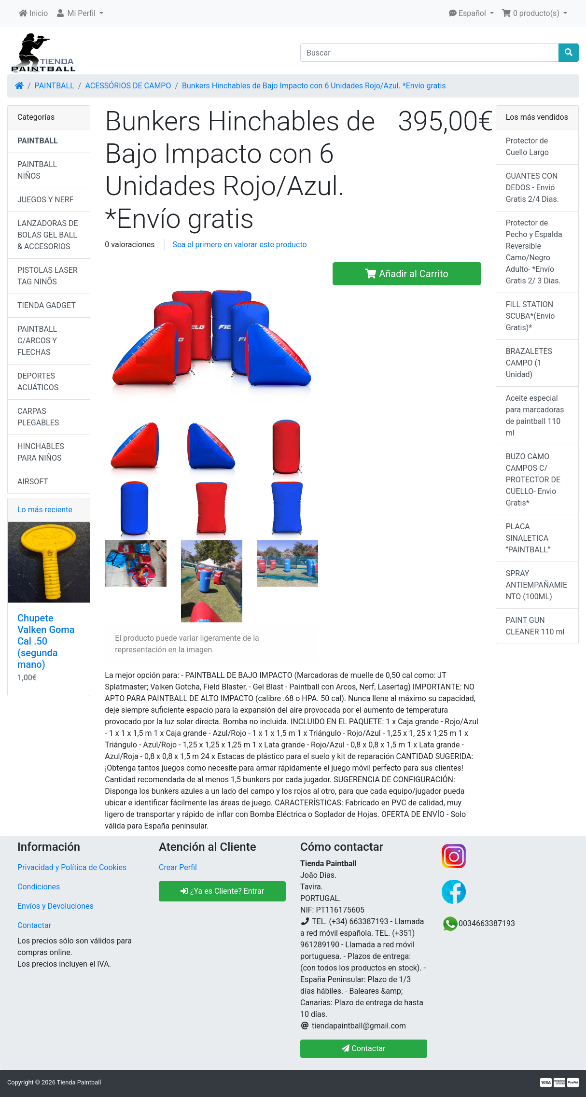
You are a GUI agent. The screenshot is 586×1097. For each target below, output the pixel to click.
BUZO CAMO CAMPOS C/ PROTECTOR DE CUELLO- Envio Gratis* (533, 479)
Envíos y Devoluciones (55, 906)
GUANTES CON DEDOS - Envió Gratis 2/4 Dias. (532, 187)
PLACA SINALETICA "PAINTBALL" (528, 538)
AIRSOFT (32, 481)
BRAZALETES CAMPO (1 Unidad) (529, 363)
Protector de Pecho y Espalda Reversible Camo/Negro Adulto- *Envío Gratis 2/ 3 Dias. (534, 251)
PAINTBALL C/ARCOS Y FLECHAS (37, 340)
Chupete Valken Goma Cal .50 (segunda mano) (46, 641)
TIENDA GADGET (46, 305)
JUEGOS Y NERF (45, 199)
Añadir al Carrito (406, 274)
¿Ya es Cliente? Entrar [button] (222, 891)
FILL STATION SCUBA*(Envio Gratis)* (530, 316)
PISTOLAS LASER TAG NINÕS (47, 276)
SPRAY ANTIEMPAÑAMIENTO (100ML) (536, 585)
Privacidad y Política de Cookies (71, 867)
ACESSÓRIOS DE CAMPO (128, 85)
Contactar (34, 925)
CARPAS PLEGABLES (38, 417)
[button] (79, 13)
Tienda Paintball (79, 1082)
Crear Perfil (178, 867)
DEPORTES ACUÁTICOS (37, 381)
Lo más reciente (44, 509)
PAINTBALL (54, 85)
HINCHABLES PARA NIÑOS (40, 452)
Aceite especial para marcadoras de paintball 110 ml (535, 415)
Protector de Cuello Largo (527, 146)
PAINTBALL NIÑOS (37, 170)
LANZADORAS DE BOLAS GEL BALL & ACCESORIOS (47, 235)
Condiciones (38, 886)
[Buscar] (429, 52)
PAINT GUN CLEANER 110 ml (535, 626)
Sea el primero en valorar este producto (239, 244)
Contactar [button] (363, 1048)
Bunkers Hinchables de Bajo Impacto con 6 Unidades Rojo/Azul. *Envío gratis (314, 85)
